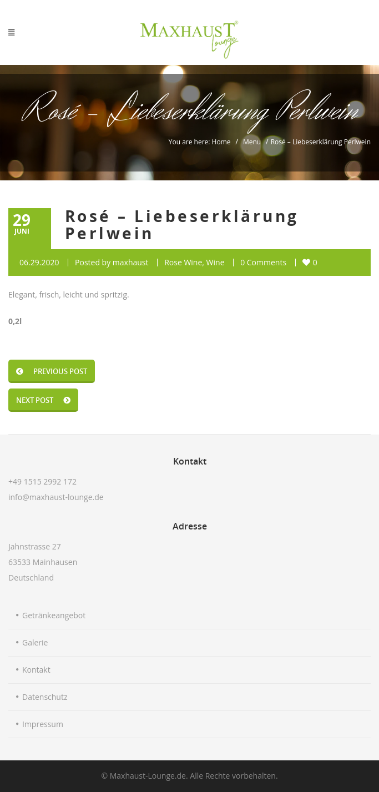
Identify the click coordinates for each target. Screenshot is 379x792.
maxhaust (131, 262)
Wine (215, 262)
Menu (252, 142)
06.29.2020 (39, 262)
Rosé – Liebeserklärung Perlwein (182, 224)
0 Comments (263, 262)
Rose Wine (183, 262)
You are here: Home (200, 142)
